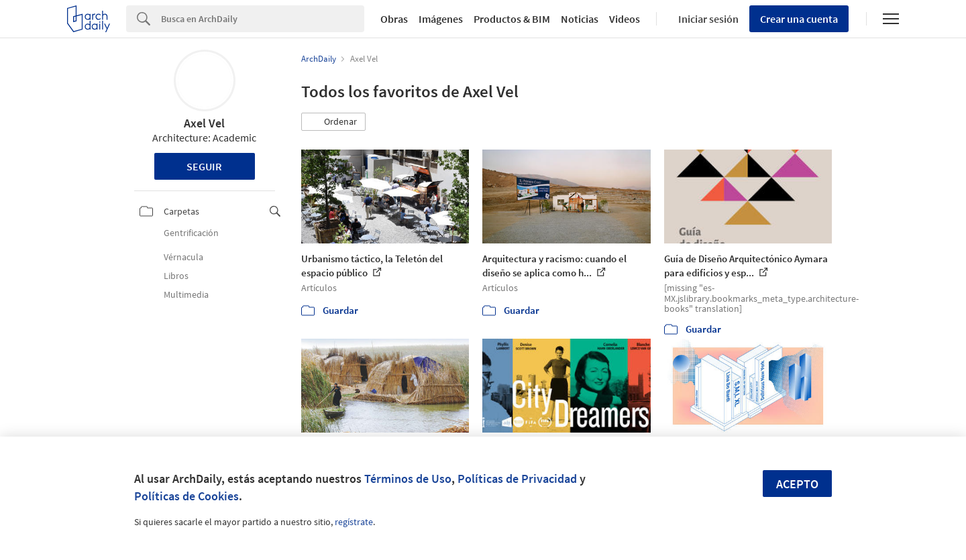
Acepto (797, 484)
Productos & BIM (512, 18)
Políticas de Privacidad (517, 478)
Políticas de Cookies (186, 496)
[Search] (262, 18)
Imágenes (441, 18)
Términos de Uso (407, 478)
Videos (624, 18)
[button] (333, 122)
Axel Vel (204, 123)
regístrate (354, 522)
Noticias (579, 18)
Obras (394, 18)
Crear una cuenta (799, 18)
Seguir (204, 166)
